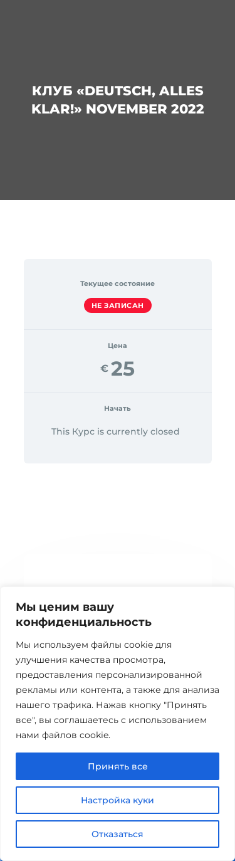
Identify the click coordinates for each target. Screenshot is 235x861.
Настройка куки (117, 800)
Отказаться (117, 834)
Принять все (118, 766)
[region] (117, 723)
